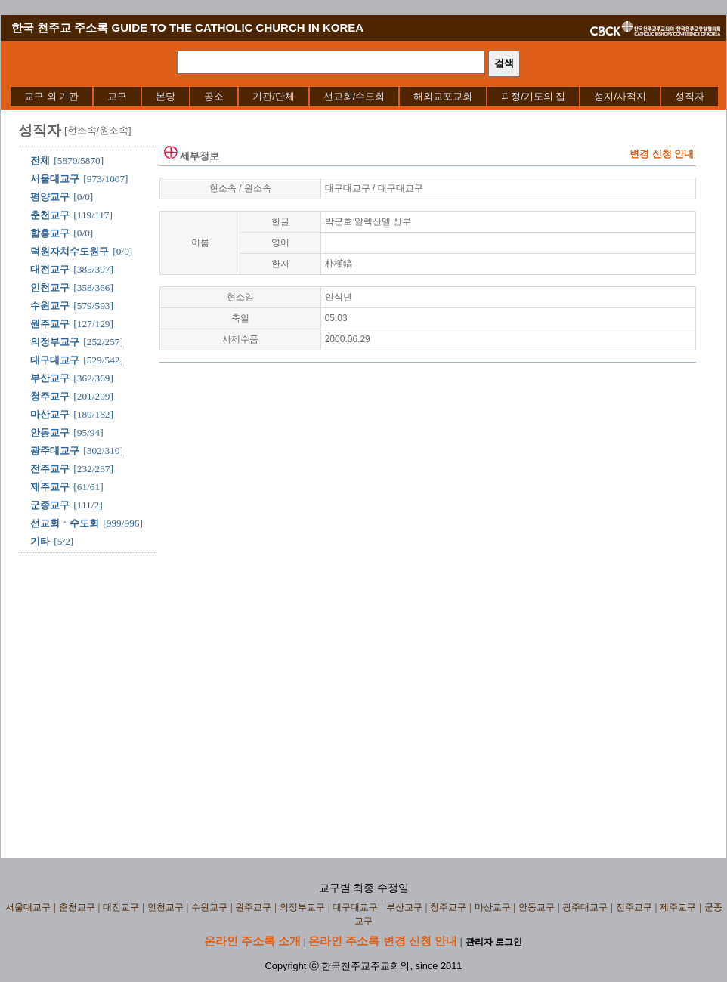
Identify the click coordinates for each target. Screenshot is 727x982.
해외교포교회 (442, 96)
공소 (214, 96)
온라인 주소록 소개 (252, 940)
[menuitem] (51, 96)
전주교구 (50, 468)
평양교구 (50, 196)
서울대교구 (54, 178)
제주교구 (50, 487)
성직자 (689, 96)
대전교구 (50, 269)
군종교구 (50, 505)
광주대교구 (54, 450)
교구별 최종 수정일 (364, 888)
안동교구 (50, 432)
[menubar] (364, 96)
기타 (40, 541)
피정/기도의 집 (533, 96)
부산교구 (50, 378)
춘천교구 (50, 215)
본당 (165, 96)
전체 (40, 160)
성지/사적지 (620, 96)
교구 (117, 96)
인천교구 (50, 287)
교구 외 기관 (51, 96)
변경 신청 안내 (662, 153)
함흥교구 (50, 233)
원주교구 (50, 323)
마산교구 (50, 414)
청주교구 (50, 396)
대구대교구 (54, 360)
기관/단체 (273, 96)
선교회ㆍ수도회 (64, 523)
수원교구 (50, 305)
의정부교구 (54, 341)
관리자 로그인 (494, 942)
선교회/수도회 (354, 96)
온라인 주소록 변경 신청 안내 (382, 940)
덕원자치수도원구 (69, 251)
